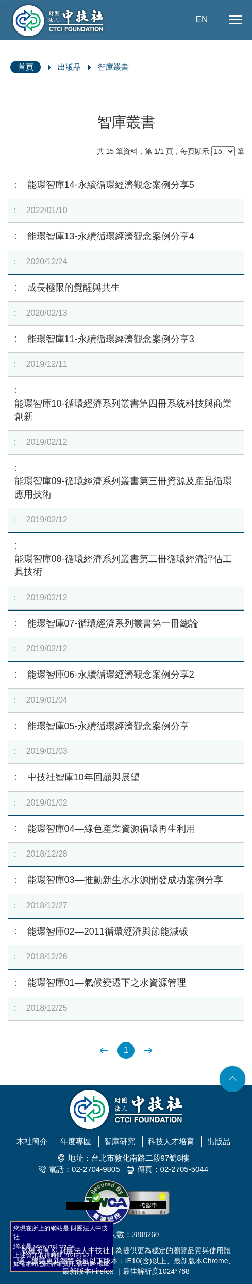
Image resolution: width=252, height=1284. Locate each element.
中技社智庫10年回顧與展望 (83, 777)
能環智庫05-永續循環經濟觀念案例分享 (108, 726)
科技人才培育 (171, 1141)
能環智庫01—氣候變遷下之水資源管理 (106, 982)
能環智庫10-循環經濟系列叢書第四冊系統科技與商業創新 (123, 410)
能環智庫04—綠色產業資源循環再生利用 (111, 829)
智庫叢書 (113, 66)
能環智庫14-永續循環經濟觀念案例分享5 (110, 185)
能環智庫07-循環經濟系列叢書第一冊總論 (112, 623)
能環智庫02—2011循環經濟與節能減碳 (107, 931)
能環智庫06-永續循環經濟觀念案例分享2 (110, 674)
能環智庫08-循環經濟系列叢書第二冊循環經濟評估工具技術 (123, 565)
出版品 (69, 66)
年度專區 (75, 1141)
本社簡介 (31, 1141)
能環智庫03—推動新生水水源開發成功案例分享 (125, 880)
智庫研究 (119, 1141)
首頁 (25, 66)
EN (202, 19)
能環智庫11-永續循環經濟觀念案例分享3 (110, 339)
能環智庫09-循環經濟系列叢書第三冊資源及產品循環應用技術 (123, 488)
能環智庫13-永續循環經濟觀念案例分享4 (110, 236)
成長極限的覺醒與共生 (73, 287)
